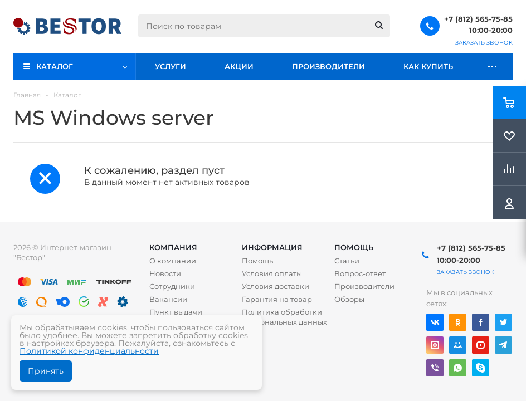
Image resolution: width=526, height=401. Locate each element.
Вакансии (168, 299)
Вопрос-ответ (360, 273)
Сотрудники (172, 286)
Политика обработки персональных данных (284, 316)
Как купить (428, 66)
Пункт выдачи (175, 311)
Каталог (54, 66)
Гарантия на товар (277, 299)
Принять (46, 371)
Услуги (170, 66)
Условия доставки (275, 286)
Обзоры (349, 299)
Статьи (346, 260)
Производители (328, 66)
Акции (239, 66)
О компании (172, 260)
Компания (173, 247)
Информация (272, 247)
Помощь (353, 247)
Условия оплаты (272, 273)
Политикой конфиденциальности (89, 351)
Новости (165, 273)
